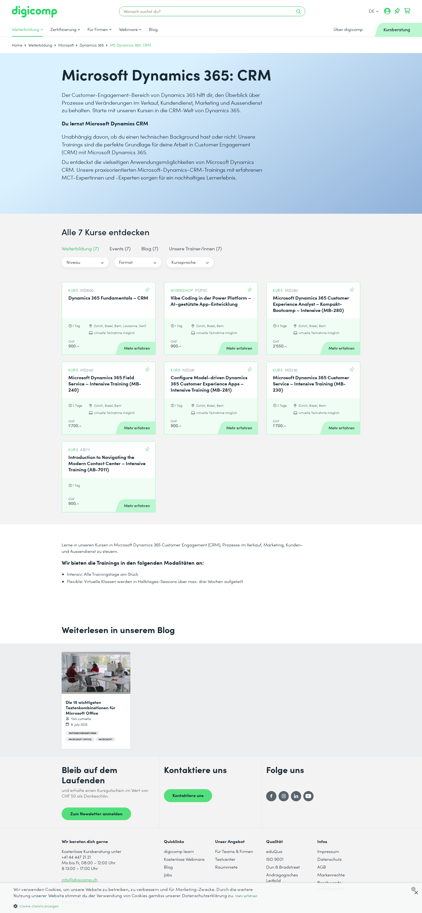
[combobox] (414, 889)
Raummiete (226, 867)
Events (120, 248)
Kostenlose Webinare (184, 859)
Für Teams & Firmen (234, 851)
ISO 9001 (274, 859)
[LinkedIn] (296, 796)
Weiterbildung (25, 29)
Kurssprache (183, 262)
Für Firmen (97, 29)
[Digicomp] (34, 11)
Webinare (128, 29)
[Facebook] (271, 796)
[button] (141, 906)
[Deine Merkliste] (397, 11)
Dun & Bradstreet (283, 867)
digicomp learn (179, 851)
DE (373, 11)
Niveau (73, 262)
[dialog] (211, 898)
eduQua (274, 851)
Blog (153, 29)
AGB (321, 867)
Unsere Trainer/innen (195, 248)
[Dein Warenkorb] (407, 11)
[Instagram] (284, 796)
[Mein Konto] (387, 13)
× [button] (416, 893)
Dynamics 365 (92, 45)
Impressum (328, 851)
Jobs (168, 874)
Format (126, 262)
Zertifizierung (63, 29)
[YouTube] (308, 796)
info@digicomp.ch (79, 879)
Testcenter (225, 859)
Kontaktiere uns (188, 795)
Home (17, 45)
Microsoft (66, 45)
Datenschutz (329, 859)
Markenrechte (331, 874)
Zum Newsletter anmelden (96, 813)
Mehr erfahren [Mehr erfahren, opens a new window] (246, 896)
